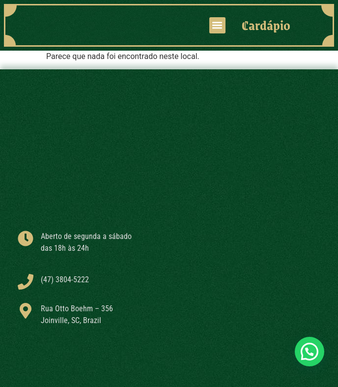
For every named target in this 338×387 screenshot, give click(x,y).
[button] (217, 25)
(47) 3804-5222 (65, 279)
